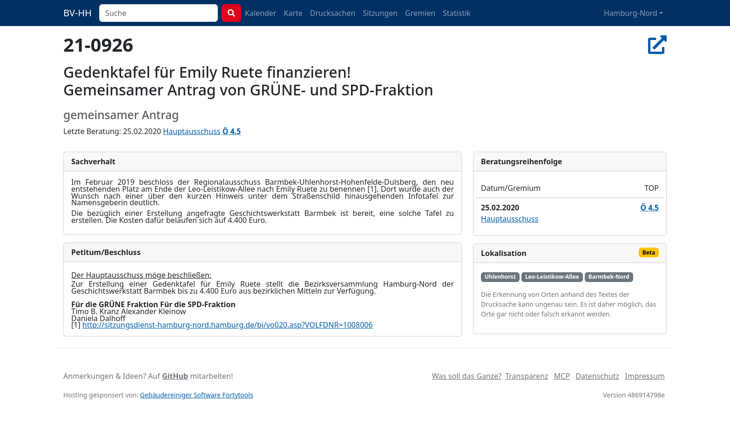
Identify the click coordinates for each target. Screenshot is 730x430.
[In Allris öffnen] (657, 44)
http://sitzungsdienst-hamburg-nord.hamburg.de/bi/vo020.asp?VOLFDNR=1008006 (227, 325)
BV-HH (77, 13)
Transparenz (526, 376)
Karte (293, 13)
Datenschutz (597, 376)
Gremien (420, 13)
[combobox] (158, 13)
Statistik (457, 13)
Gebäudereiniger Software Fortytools (196, 394)
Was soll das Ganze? (466, 376)
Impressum (645, 376)
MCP (562, 376)
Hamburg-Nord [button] (630, 13)
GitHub (175, 376)
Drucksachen (333, 13)
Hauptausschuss (191, 131)
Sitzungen (380, 13)
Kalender (260, 13)
